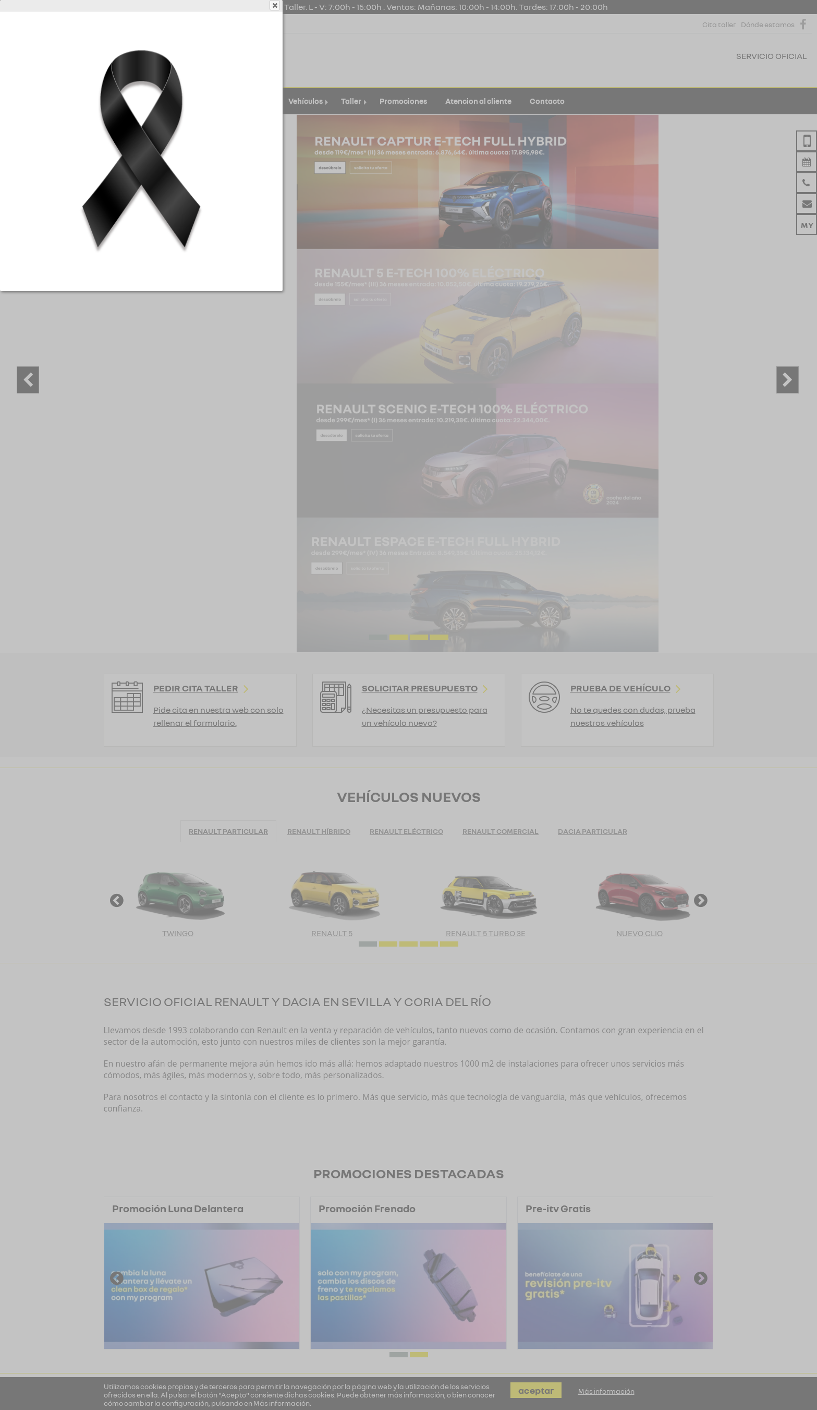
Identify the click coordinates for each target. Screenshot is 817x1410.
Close (541, 48)
